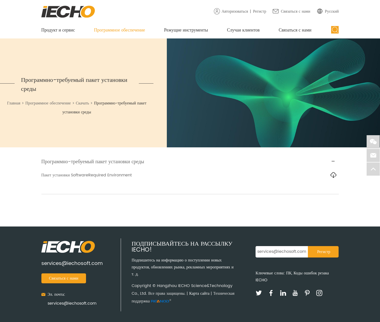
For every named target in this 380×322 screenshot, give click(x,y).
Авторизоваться (235, 11)
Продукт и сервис (58, 30)
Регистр (259, 11)
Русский (332, 11)
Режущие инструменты (186, 30)
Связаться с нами (295, 11)
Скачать (82, 103)
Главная (13, 103)
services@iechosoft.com (72, 263)
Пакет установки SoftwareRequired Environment (86, 175)
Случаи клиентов (243, 30)
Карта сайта (199, 293)
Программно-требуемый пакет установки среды (74, 85)
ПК (289, 273)
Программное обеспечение (119, 30)
